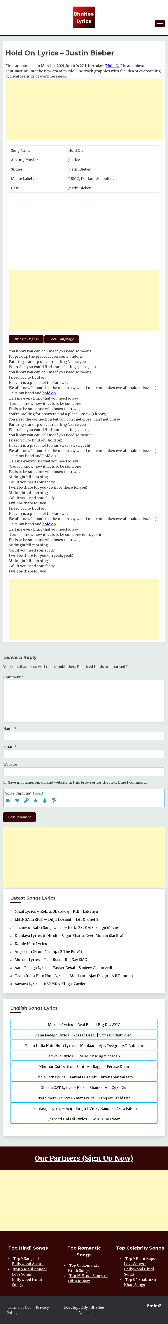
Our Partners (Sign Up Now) (84, 1158)
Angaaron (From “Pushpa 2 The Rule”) (48, 951)
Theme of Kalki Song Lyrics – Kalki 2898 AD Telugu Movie (66, 927)
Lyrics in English (26, 339)
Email (10, 746)
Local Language (61, 339)
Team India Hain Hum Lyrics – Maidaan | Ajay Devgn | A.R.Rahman (74, 976)
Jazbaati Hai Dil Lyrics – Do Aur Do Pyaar (84, 1119)
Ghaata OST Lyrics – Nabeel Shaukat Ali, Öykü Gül (84, 1087)
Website (10, 764)
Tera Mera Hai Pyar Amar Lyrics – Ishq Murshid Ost (84, 1098)
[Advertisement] (84, 109)
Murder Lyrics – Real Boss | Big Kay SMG (51, 959)
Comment (13, 677)
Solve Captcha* (24, 793)
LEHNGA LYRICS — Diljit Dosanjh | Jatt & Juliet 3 (56, 919)
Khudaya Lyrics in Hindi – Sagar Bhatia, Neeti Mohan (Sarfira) (69, 935)
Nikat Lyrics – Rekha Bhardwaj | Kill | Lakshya (56, 911)
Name (9, 728)
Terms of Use (19, 1307)
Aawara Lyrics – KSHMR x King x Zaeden (50, 984)
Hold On (113, 66)
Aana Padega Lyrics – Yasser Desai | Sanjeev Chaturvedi (63, 967)
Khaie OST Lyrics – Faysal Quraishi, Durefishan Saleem (84, 1077)
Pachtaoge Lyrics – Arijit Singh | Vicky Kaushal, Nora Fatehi (84, 1108)
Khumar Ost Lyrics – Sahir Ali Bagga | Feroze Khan (84, 1066)
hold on (49, 393)
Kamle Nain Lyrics (31, 943)
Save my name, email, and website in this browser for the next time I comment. (77, 782)
